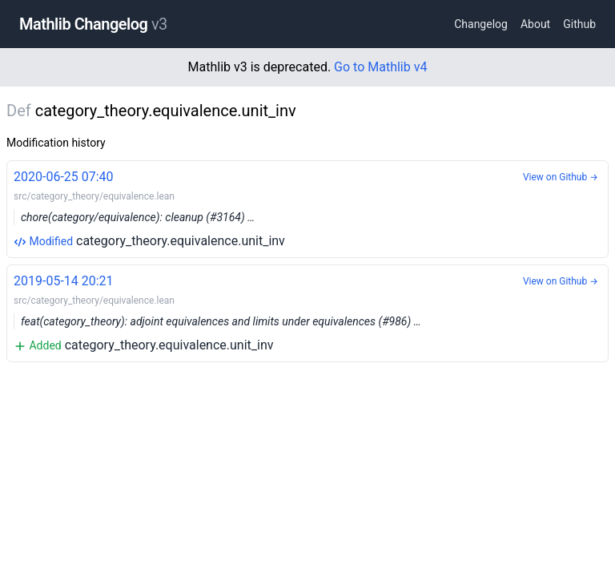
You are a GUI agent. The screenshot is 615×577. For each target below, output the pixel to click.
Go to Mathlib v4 (380, 67)
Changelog (481, 24)
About (535, 24)
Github (579, 24)
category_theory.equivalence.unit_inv (307, 207)
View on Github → (560, 177)
